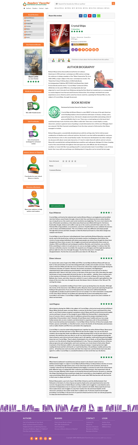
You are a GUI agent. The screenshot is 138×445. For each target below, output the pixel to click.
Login (46, 8)
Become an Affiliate (92, 429)
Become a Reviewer (92, 427)
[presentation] (63, 200)
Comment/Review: (55, 172)
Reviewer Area (106, 424)
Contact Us (90, 422)
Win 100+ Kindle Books (62, 424)
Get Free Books (60, 427)
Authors (28, 8)
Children (70, 8)
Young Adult (31, 26)
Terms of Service (108, 437)
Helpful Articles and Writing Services (34, 427)
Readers (35, 8)
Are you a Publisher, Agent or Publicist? (35, 429)
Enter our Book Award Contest (33, 424)
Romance (106, 8)
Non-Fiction (97, 8)
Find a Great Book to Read (63, 422)
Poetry (57, 9)
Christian (82, 8)
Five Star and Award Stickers (32, 431)
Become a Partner (92, 431)
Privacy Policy (96, 437)
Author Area (106, 422)
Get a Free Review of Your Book (33, 422)
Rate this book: (54, 163)
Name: (51, 167)
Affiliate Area (106, 427)
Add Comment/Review (60, 208)
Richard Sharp (77, 30)
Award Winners (60, 8)
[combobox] (85, 4)
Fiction (89, 8)
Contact (41, 8)
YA (75, 8)
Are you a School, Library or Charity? (66, 429)
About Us (89, 424)
